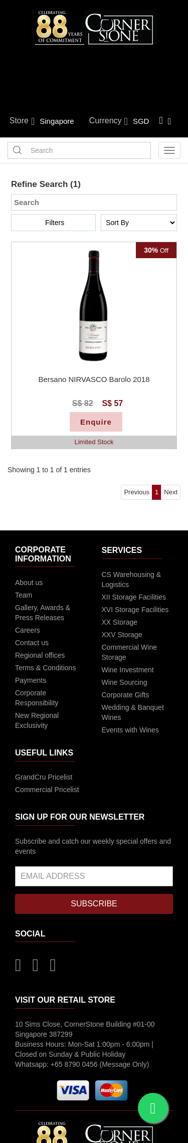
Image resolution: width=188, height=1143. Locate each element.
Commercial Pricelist (47, 790)
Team (23, 595)
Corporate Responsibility (36, 698)
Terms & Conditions (45, 668)
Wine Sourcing (124, 682)
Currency (108, 121)
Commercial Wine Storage (129, 652)
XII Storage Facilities (134, 597)
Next (170, 492)
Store (22, 121)
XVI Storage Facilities (135, 610)
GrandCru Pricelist (43, 777)
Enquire (96, 422)
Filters (54, 223)
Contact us (32, 643)
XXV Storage (122, 635)
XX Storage (120, 622)
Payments (30, 680)
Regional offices (40, 655)
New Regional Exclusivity (37, 720)
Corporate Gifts (125, 695)
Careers (27, 630)
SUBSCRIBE (94, 903)
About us (29, 583)
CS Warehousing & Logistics (131, 579)
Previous (136, 492)
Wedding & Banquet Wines (133, 712)
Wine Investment (128, 670)
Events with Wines (130, 730)
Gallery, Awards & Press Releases (42, 613)
